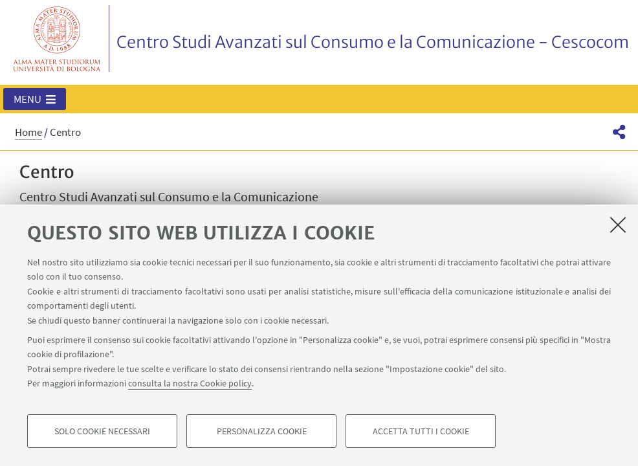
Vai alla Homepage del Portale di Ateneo (57, 38)
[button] (34, 99)
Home (28, 132)
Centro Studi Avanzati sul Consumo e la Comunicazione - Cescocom (372, 42)
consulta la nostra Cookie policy (190, 383)
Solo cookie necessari (102, 431)
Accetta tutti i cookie (421, 431)
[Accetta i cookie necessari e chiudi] (618, 224)
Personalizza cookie (262, 431)
